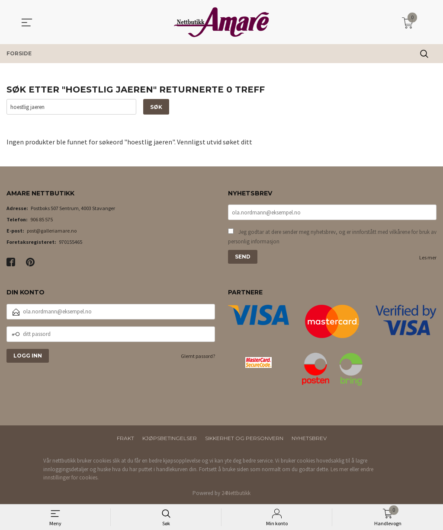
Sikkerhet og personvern (244, 438)
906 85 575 (41, 220)
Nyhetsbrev (309, 438)
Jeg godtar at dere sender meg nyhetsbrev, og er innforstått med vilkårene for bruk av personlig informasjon (332, 237)
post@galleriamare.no (52, 231)
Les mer (428, 258)
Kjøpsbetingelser (169, 438)
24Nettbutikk (236, 493)
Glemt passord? (198, 356)
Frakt (125, 438)
